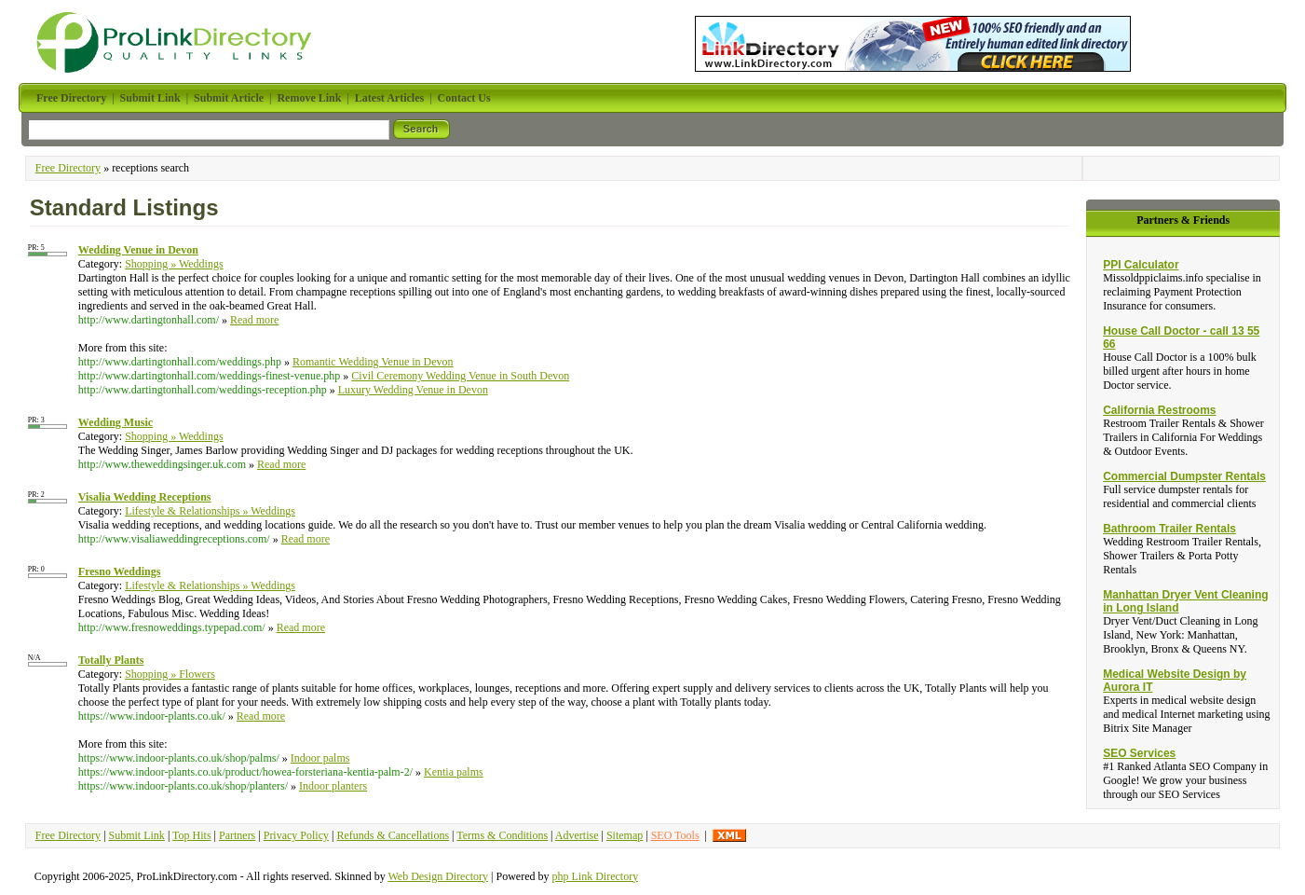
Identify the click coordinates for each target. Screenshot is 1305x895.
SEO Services (1139, 753)
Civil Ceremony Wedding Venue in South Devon (460, 375)
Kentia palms (453, 771)
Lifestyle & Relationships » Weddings (210, 510)
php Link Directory (595, 876)
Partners (237, 835)
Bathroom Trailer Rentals (1169, 528)
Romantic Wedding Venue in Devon (373, 361)
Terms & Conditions (502, 835)
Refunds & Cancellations (392, 835)
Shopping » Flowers (170, 674)
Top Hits (191, 835)
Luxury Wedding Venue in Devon (413, 389)
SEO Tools (675, 835)
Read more (254, 319)
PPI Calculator (1140, 264)
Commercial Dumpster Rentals (1184, 476)
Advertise (577, 835)
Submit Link (137, 835)
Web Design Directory (437, 876)
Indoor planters (333, 785)
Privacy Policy (296, 835)
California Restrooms (1159, 410)
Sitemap (624, 835)
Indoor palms (320, 757)
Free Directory (68, 167)
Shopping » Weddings (174, 263)
